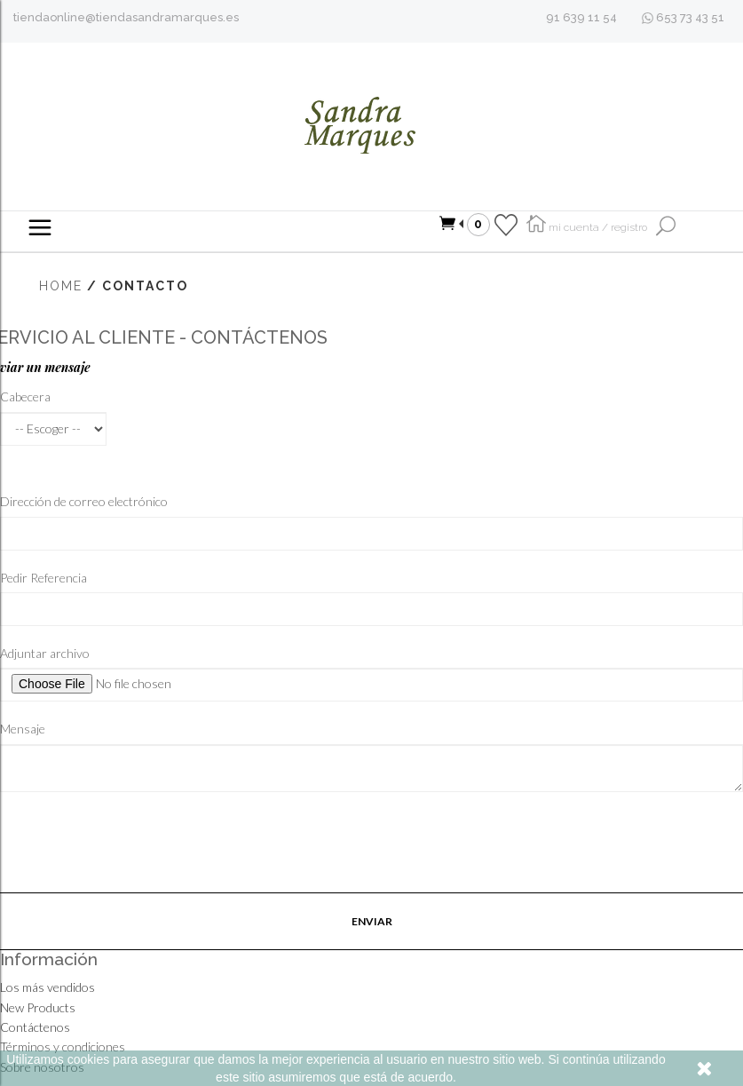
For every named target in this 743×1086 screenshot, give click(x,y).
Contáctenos (35, 1026)
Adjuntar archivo (45, 653)
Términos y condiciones (62, 1046)
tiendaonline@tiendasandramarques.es (126, 17)
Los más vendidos (47, 987)
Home (61, 286)
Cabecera (25, 396)
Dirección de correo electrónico (84, 501)
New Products (37, 1007)
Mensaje (22, 728)
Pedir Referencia (43, 577)
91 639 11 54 (581, 17)
